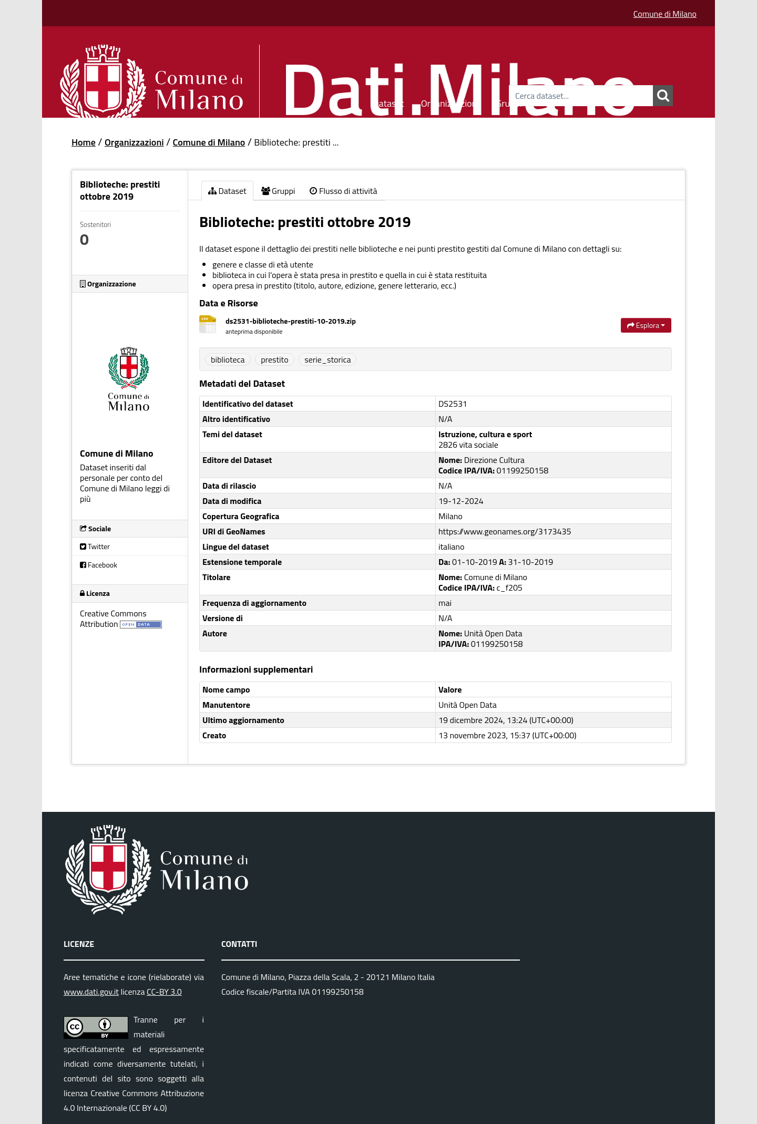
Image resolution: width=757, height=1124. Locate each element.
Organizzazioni (450, 101)
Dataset (388, 101)
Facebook (98, 564)
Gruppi (509, 101)
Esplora (646, 325)
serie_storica (327, 359)
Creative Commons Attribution (113, 618)
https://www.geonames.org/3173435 (504, 531)
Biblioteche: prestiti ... (296, 142)
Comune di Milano (665, 13)
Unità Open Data (467, 704)
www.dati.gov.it (91, 991)
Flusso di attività (343, 190)
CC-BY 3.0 (164, 991)
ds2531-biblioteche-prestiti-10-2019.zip (291, 320)
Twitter (95, 546)
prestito (275, 359)
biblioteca (228, 359)
